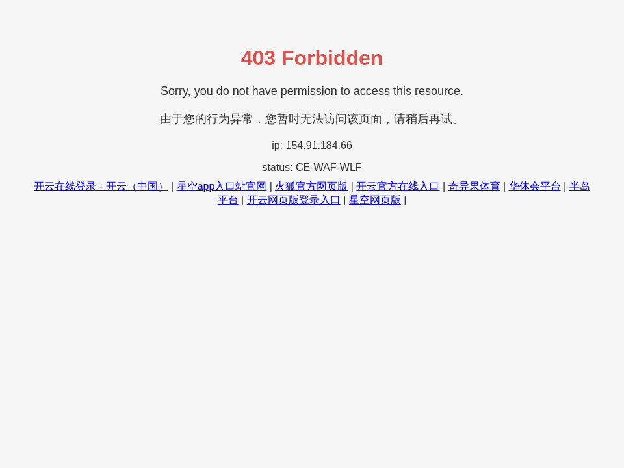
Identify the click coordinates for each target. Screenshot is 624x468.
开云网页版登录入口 (294, 199)
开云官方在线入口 (397, 186)
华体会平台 (535, 186)
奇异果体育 (474, 186)
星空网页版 (375, 199)
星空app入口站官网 (222, 186)
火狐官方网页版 (311, 186)
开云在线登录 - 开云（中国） (101, 186)
